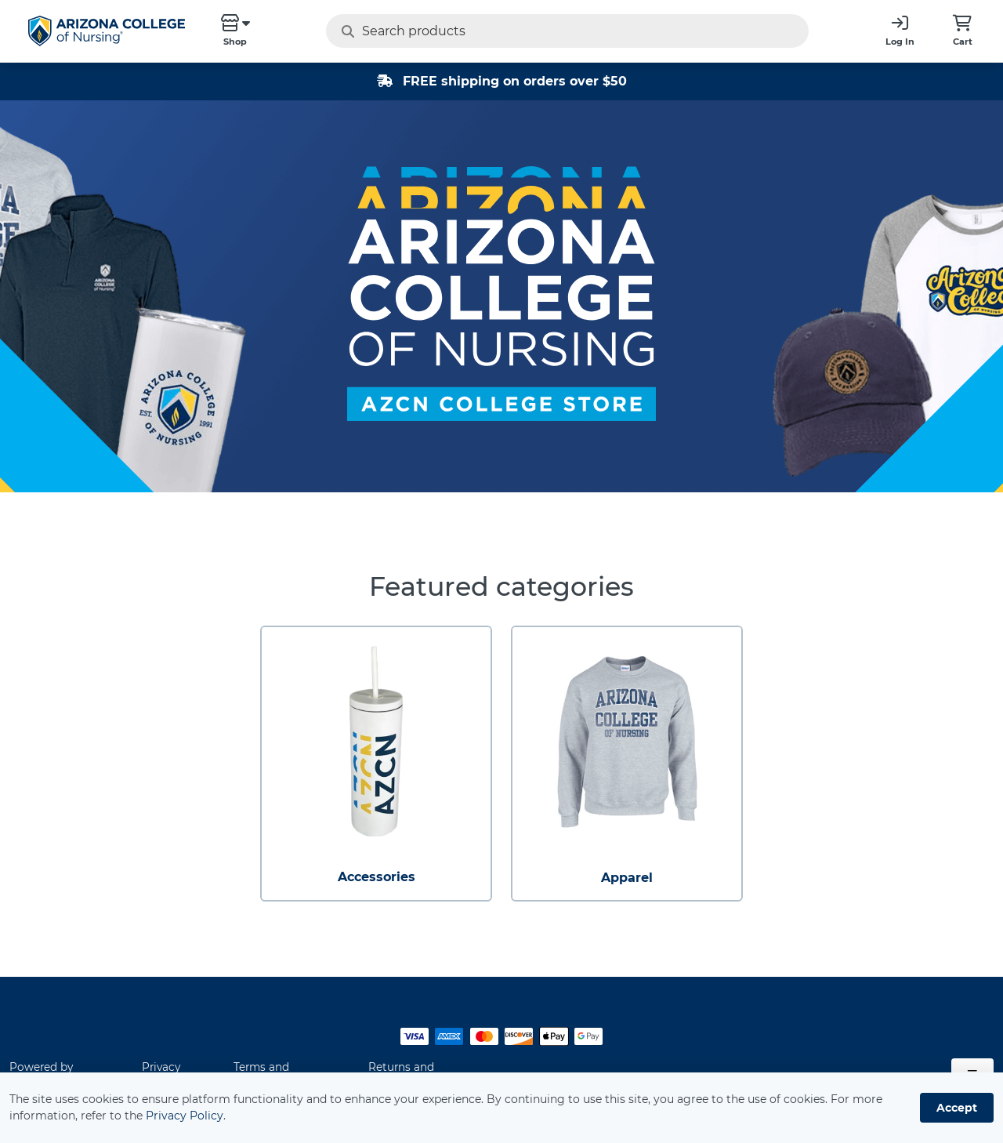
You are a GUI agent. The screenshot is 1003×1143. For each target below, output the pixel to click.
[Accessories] (376, 741)
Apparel (627, 877)
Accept (956, 1108)
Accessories (376, 876)
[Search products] (536, 31)
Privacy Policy (184, 1116)
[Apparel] (626, 741)
